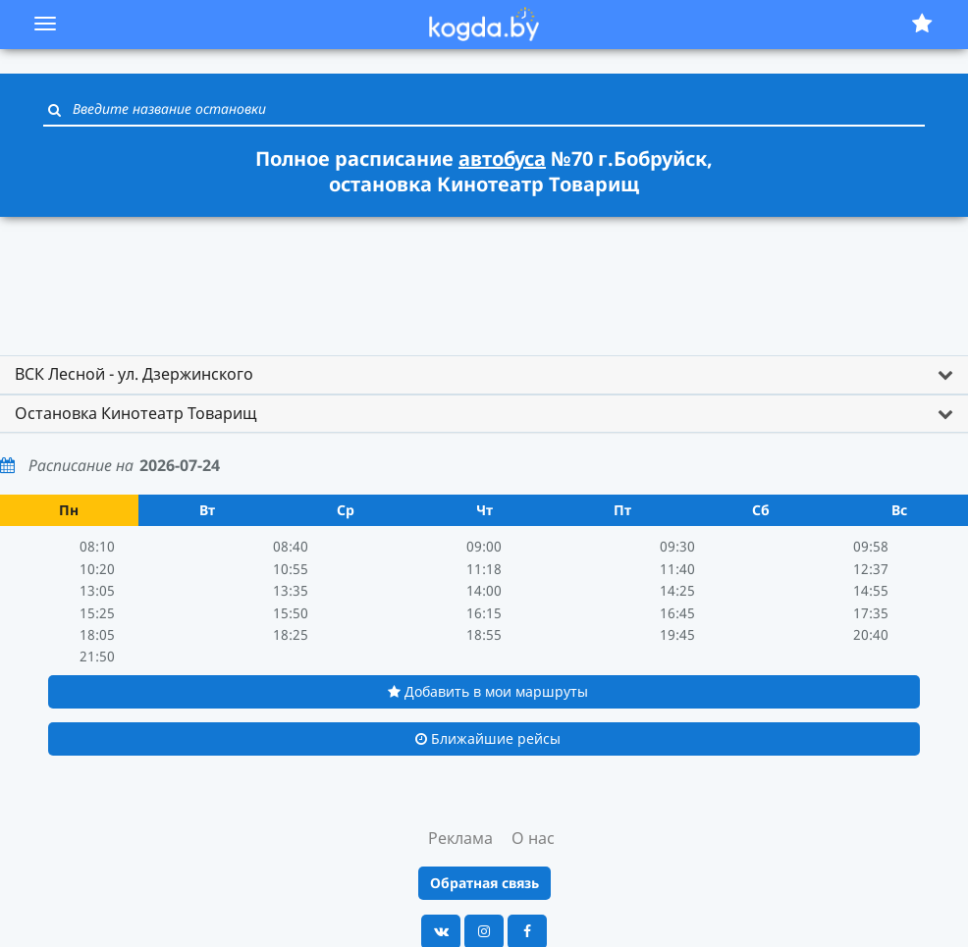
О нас (533, 838)
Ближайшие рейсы (488, 738)
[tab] (484, 375)
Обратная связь (484, 882)
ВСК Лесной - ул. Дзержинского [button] (134, 374)
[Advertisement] (484, 277)
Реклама (460, 838)
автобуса (502, 158)
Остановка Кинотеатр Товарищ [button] (136, 413)
